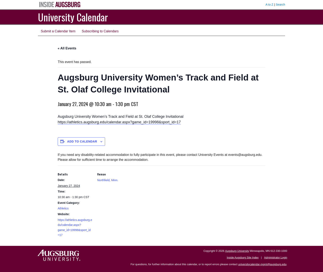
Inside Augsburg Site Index (243, 257)
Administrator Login (275, 257)
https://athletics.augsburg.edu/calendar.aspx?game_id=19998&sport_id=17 (119, 122)
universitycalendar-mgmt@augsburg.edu (262, 264)
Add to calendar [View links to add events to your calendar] (82, 141)
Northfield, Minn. (107, 180)
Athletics (63, 208)
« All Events (67, 48)
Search (280, 4)
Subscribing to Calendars (100, 31)
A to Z (269, 4)
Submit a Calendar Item (58, 31)
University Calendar (73, 17)
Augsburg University (237, 250)
